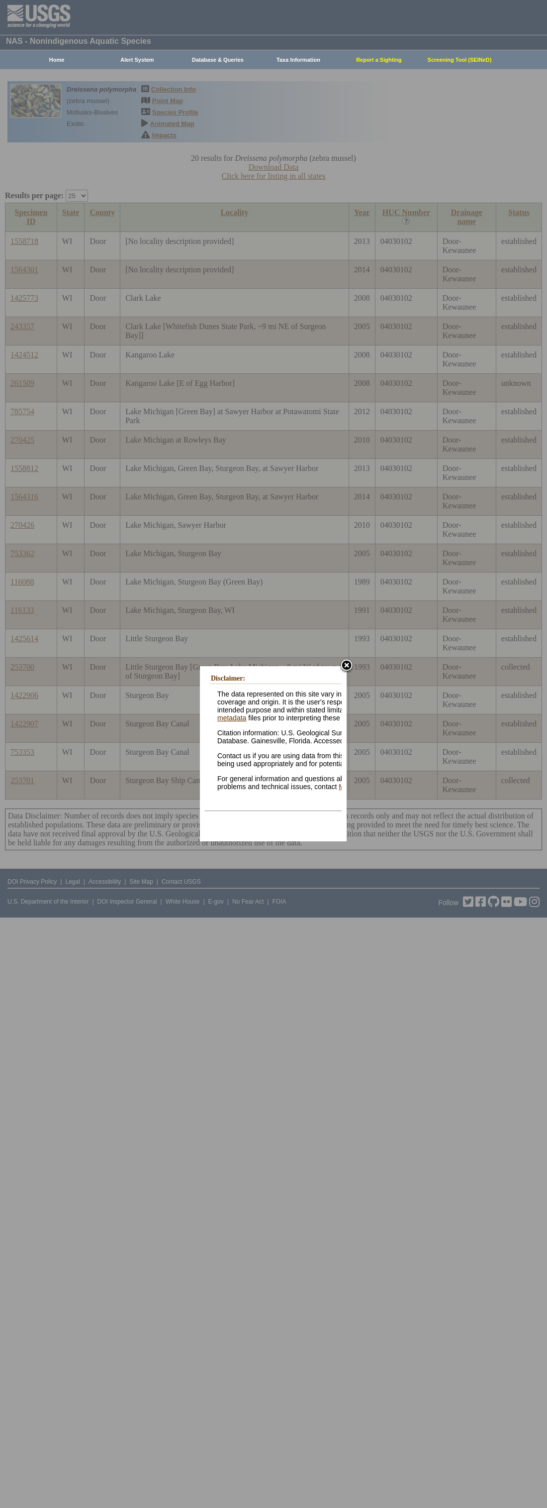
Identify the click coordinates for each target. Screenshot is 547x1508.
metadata (231, 718)
